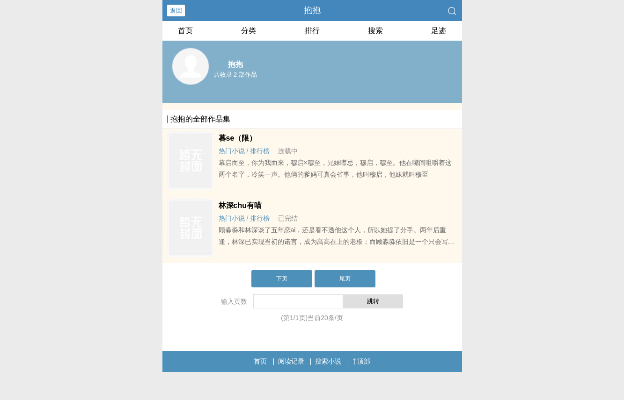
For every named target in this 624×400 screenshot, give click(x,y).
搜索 (375, 31)
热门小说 (232, 151)
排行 (312, 31)
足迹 (438, 31)
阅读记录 (291, 361)
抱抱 (312, 10)
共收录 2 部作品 (235, 74)
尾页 (345, 278)
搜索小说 (328, 361)
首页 (185, 31)
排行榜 (260, 151)
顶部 (361, 361)
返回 (176, 10)
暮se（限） (238, 138)
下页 (281, 278)
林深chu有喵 (240, 205)
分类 (248, 31)
